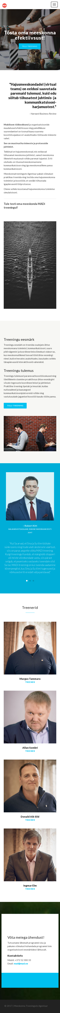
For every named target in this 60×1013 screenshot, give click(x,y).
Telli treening (29, 46)
